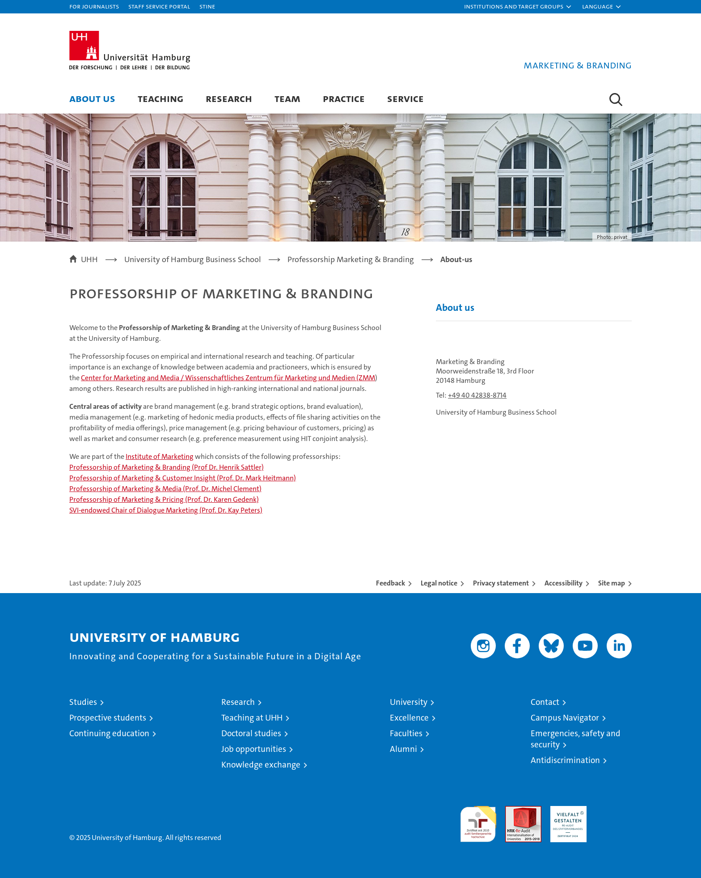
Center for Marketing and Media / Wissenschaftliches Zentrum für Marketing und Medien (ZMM (228, 377)
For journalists (94, 6)
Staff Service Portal (159, 6)
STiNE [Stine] (207, 6)
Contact (545, 702)
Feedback (390, 583)
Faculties (406, 733)
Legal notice (439, 583)
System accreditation (613, 815)
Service (405, 98)
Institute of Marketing (160, 456)
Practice (344, 98)
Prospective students (107, 717)
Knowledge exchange (260, 764)
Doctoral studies (251, 733)
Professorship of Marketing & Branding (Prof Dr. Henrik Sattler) (166, 467)
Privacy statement (501, 583)
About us (92, 98)
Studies (83, 702)
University (408, 702)
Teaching (160, 98)
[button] (518, 6)
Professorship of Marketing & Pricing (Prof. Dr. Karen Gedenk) (164, 499)
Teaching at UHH (252, 717)
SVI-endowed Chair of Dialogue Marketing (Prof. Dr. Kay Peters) (165, 510)
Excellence (409, 717)
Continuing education (109, 733)
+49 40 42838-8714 (477, 395)
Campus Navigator (565, 717)
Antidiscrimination (565, 760)
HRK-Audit (566, 810)
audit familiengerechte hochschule (478, 820)
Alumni (403, 749)
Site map (611, 583)
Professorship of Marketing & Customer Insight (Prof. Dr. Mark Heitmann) (182, 478)
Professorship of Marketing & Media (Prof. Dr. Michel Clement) (165, 488)
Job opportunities (253, 749)
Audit (513, 810)
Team (287, 98)
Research (229, 98)
